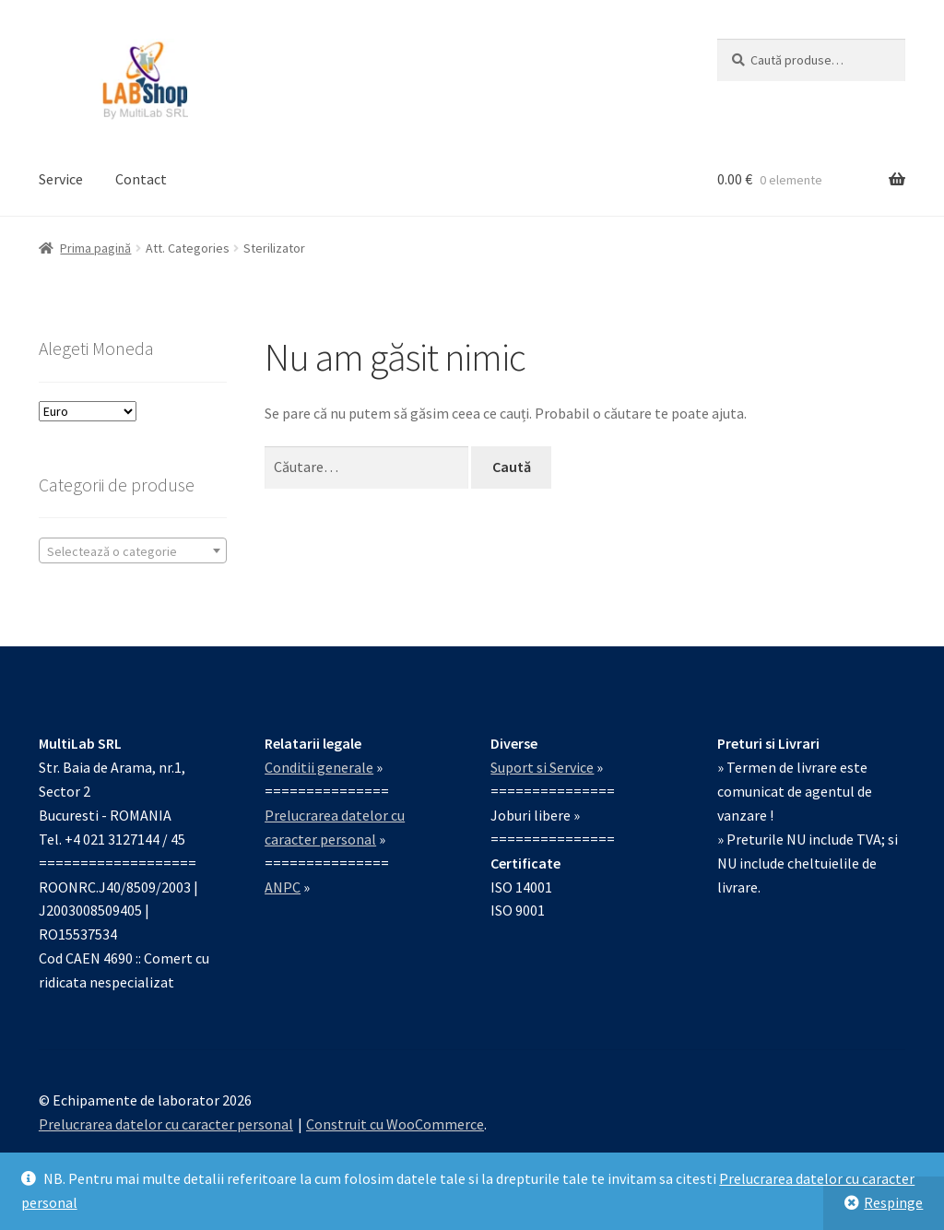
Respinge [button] (893, 1202)
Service (61, 179)
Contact (141, 179)
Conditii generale (319, 767)
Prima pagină (95, 248)
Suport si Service (542, 767)
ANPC (283, 887)
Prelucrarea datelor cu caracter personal (166, 1124)
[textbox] (133, 551)
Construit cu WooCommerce (395, 1124)
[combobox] (133, 550)
